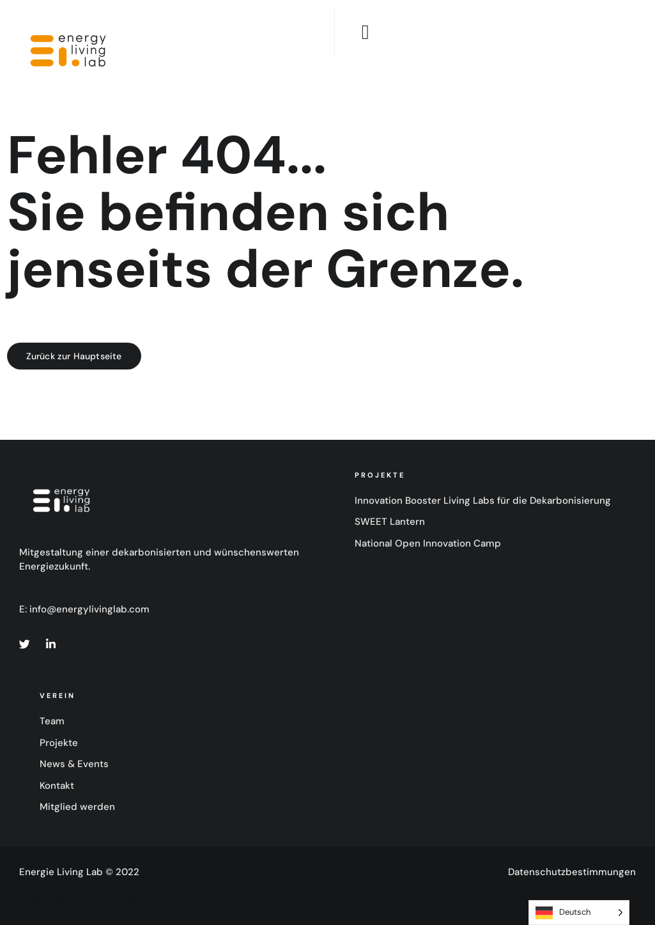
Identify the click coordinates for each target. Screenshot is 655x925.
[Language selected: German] (578, 912)
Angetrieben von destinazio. (83, 898)
